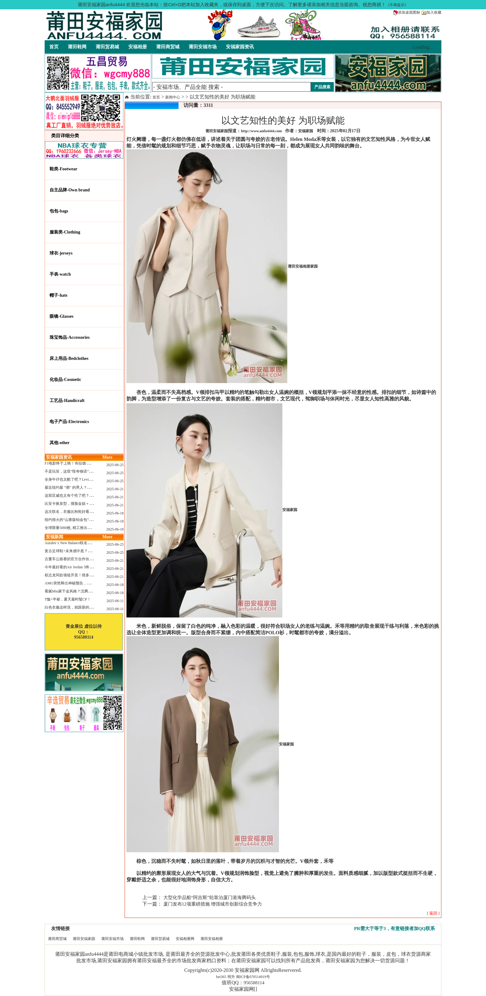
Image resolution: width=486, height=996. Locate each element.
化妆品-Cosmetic (65, 379)
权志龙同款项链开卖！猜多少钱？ (72, 575)
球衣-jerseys (61, 253)
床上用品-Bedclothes (69, 358)
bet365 (221, 977)
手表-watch (60, 274)
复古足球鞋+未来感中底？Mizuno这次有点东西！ (85, 551)
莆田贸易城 (107, 46)
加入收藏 (431, 12)
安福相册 (137, 46)
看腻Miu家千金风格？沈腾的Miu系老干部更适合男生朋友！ (94, 591)
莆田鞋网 (77, 46)
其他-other (60, 442)
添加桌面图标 (406, 12)
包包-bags (59, 211)
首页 (54, 46)
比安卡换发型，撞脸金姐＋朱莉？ (72, 503)
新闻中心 (172, 97)
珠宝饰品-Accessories (70, 337)
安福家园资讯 (240, 46)
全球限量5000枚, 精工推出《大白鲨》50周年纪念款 (86, 528)
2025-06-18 (115, 513)
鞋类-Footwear (63, 169)
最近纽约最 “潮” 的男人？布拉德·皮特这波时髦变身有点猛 (92, 487)
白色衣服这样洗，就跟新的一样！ (72, 607)
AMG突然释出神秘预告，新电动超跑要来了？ (82, 583)
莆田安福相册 (212, 939)
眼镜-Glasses (61, 316)
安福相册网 (185, 939)
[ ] (433, 913)
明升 (231, 977)
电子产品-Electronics (69, 421)
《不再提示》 (397, 5)
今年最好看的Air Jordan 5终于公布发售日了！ (82, 567)
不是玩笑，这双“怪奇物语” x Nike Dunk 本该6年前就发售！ (93, 471)
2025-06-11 (115, 601)
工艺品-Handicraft (67, 400)
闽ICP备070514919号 (253, 977)
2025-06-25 (115, 465)
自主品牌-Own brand (70, 190)
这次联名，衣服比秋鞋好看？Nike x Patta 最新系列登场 (90, 511)
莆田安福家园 (84, 939)
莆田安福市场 (203, 46)
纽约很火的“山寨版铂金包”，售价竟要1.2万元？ (84, 520)
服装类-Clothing (65, 232)
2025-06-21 (115, 489)
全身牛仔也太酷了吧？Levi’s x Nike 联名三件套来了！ (89, 479)
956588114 (254, 982)
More (107, 457)
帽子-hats (59, 295)
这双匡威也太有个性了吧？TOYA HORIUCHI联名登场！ (91, 495)
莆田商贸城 (167, 46)
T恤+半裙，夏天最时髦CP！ (68, 599)
